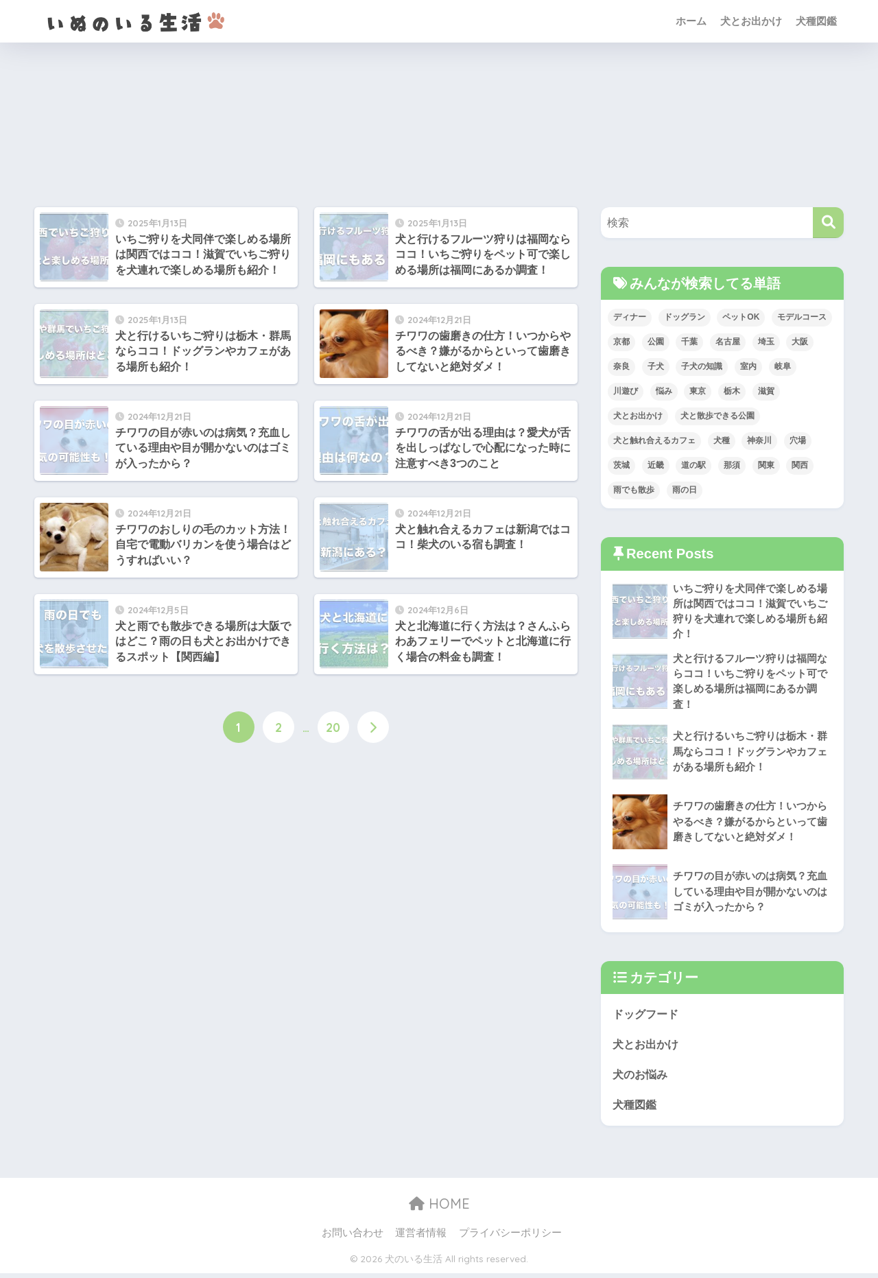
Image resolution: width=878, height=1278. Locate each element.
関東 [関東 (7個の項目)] (766, 465)
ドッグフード (648, 1017)
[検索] (828, 222)
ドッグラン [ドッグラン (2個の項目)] (684, 317)
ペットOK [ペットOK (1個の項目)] (740, 317)
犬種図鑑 (816, 21)
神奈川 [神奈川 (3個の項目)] (759, 440)
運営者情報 (421, 1237)
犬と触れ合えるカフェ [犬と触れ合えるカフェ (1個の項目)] (654, 440)
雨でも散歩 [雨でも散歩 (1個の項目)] (633, 490)
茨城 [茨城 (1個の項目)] (621, 465)
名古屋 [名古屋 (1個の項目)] (727, 341)
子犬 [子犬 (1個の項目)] (656, 366)
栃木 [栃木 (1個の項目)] (732, 391)
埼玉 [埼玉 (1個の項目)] (766, 341)
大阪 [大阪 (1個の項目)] (800, 341)
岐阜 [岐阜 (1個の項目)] (782, 366)
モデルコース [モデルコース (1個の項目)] (802, 317)
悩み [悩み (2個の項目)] (664, 391)
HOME (439, 1209)
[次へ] (373, 728)
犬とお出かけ (751, 21)
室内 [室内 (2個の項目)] (748, 366)
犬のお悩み (642, 1078)
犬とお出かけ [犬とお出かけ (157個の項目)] (638, 416)
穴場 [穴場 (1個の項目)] (798, 440)
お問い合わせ (352, 1237)
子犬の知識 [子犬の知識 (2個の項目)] (701, 366)
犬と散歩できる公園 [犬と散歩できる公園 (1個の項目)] (717, 416)
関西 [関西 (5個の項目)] (800, 465)
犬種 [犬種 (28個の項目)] (721, 440)
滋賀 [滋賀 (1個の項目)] (766, 391)
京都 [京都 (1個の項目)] (621, 341)
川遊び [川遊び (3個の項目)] (625, 391)
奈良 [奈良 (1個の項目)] (621, 366)
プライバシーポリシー (510, 1237)
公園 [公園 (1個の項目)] (656, 341)
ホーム (691, 21)
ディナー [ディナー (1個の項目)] (629, 317)
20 (333, 727)
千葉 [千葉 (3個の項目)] (689, 341)
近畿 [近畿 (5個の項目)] (656, 465)
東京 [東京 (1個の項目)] (697, 391)
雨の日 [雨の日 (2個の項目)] (684, 490)
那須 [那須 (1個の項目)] (732, 465)
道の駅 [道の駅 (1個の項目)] (693, 465)
